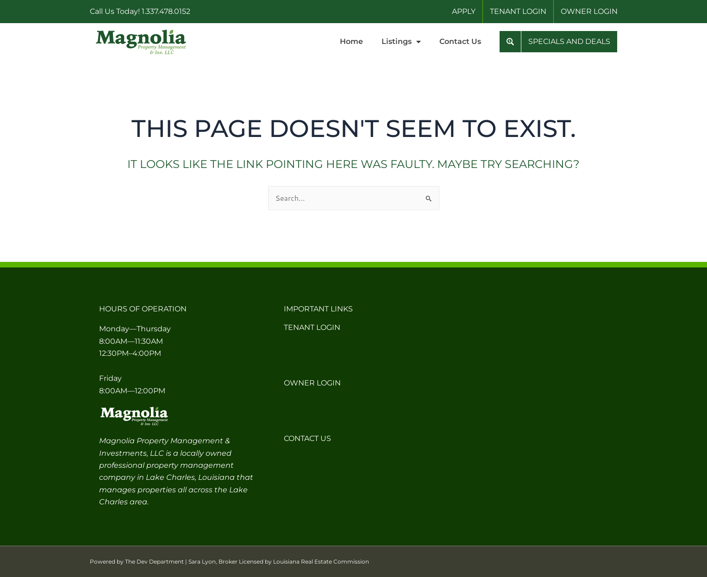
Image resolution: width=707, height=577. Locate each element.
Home (351, 41)
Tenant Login (312, 327)
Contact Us (460, 41)
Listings (401, 41)
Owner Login (312, 382)
